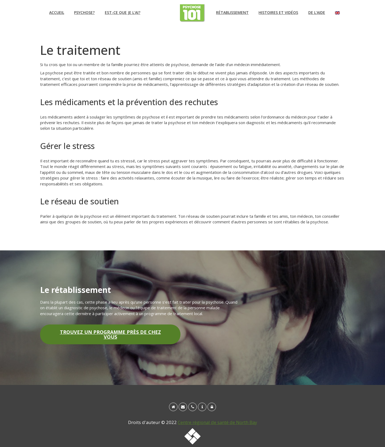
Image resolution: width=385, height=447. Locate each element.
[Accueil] (173, 407)
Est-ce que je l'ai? (122, 12)
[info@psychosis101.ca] (183, 407)
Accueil (56, 12)
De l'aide (316, 12)
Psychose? (84, 12)
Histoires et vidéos (278, 12)
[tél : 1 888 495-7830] (192, 407)
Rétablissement (232, 12)
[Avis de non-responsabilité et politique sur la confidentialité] (211, 407)
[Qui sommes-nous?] (202, 407)
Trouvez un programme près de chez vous (110, 334)
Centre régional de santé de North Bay (217, 422)
